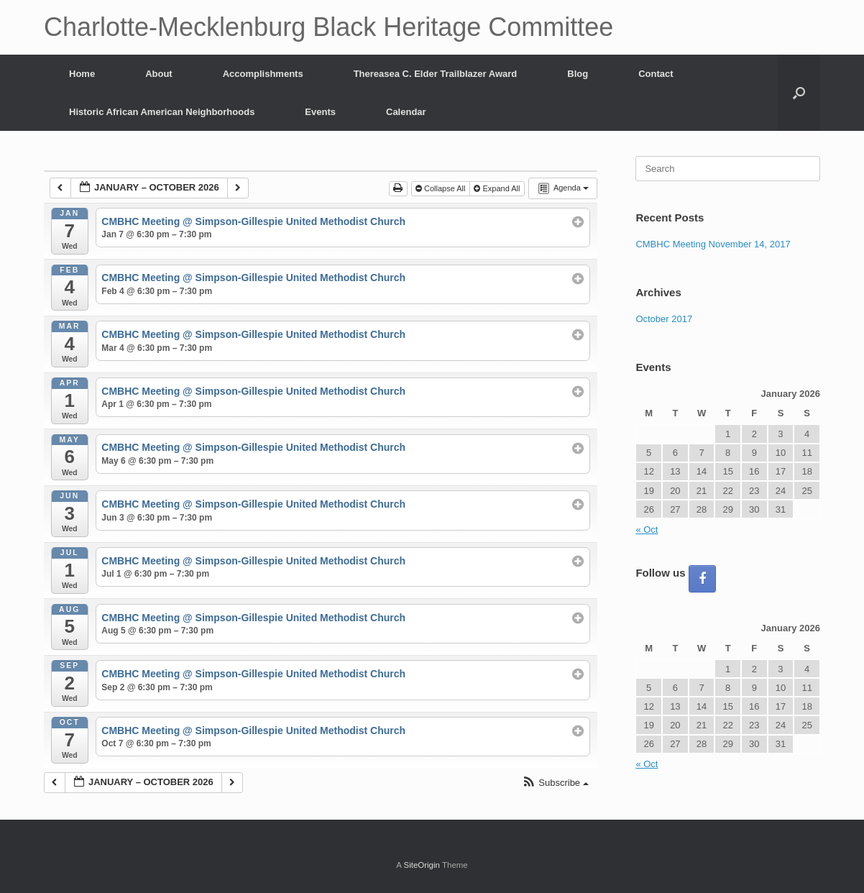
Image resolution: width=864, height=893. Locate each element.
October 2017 (663, 318)
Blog (577, 73)
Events (320, 111)
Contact (655, 73)
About (159, 73)
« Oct (646, 529)
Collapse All (441, 188)
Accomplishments (263, 73)
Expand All (498, 188)
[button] (799, 93)
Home (82, 73)
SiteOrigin (421, 865)
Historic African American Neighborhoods (161, 111)
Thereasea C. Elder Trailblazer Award (436, 73)
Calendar (406, 111)
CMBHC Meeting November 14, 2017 (712, 244)
